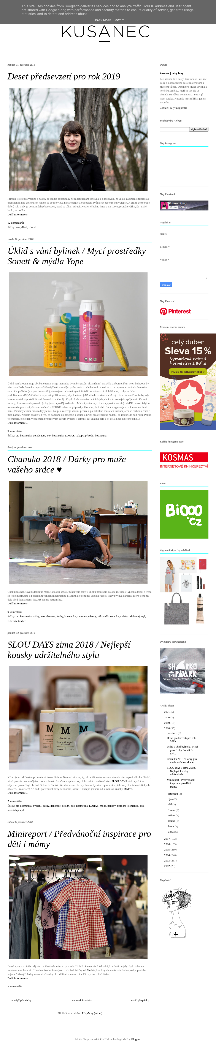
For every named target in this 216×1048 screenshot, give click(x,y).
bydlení (37, 805)
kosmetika (58, 435)
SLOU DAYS (119, 781)
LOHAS (69, 435)
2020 (167, 717)
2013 (167, 860)
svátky (123, 616)
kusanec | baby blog (171, 73)
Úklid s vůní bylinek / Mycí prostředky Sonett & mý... (182, 750)
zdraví (32, 227)
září (170, 804)
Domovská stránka (81, 1000)
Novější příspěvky (21, 1000)
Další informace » (18, 214)
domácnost (39, 435)
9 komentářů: (15, 431)
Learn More (102, 20)
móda (103, 805)
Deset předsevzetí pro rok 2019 (64, 76)
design (65, 805)
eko (49, 435)
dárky (36, 616)
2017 (167, 838)
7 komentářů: (15, 801)
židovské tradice (17, 621)
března (172, 820)
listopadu (173, 793)
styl (142, 805)
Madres (128, 788)
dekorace (56, 805)
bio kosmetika (24, 435)
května (172, 815)
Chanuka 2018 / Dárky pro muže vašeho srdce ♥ (182, 760)
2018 (167, 728)
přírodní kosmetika (96, 435)
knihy (60, 616)
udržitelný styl (137, 616)
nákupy (80, 435)
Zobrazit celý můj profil (173, 107)
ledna (171, 831)
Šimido (91, 970)
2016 (167, 844)
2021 (167, 711)
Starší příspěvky (140, 1000)
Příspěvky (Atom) (92, 1013)
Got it (119, 20)
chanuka (50, 616)
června (172, 810)
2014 (167, 855)
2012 (167, 866)
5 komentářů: (15, 986)
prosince (173, 733)
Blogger (135, 1039)
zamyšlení (21, 227)
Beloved (44, 785)
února (171, 826)
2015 (167, 849)
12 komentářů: (16, 222)
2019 (167, 722)
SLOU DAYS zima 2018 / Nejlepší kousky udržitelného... (181, 771)
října (170, 799)
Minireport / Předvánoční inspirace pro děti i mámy (181, 783)
